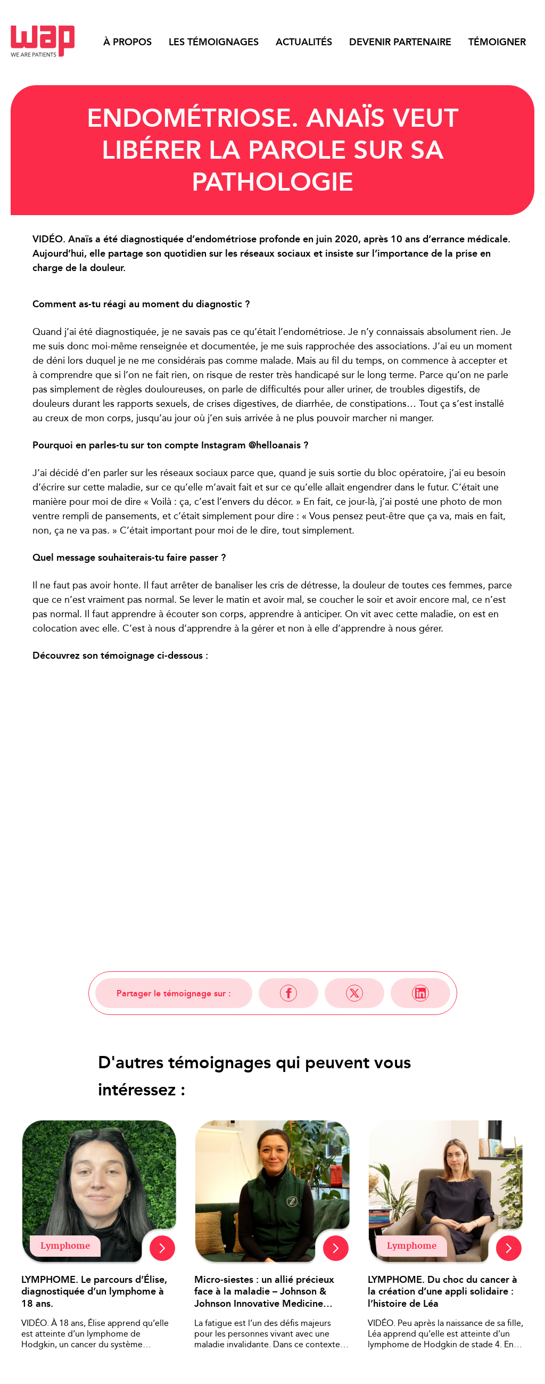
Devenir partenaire (400, 42)
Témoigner (497, 42)
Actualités (304, 42)
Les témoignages (214, 42)
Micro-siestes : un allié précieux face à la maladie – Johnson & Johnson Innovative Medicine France (264, 1292)
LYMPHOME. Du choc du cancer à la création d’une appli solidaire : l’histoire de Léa (442, 1292)
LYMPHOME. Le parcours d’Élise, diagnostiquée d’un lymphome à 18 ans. (94, 1292)
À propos (127, 42)
